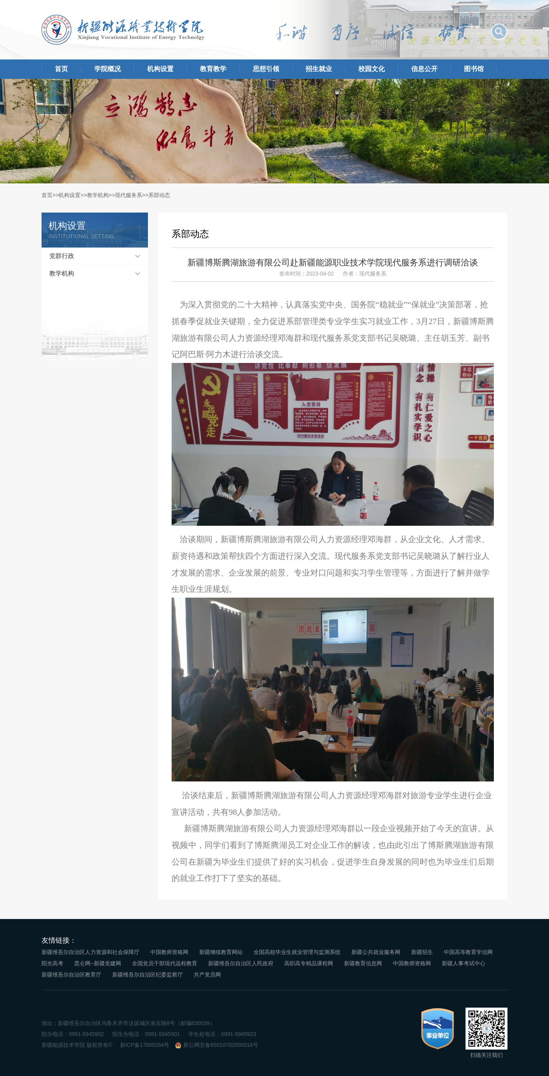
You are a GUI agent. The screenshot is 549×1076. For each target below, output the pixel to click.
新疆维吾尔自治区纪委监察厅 (147, 974)
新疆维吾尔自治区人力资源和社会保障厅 (90, 952)
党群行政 (61, 256)
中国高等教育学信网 (468, 952)
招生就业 (319, 69)
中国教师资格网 (169, 952)
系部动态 (159, 195)
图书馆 (474, 69)
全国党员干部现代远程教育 (164, 963)
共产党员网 (207, 974)
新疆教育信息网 (363, 963)
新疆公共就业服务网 (375, 952)
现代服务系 (128, 195)
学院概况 (107, 69)
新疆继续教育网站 (221, 952)
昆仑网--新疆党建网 (97, 963)
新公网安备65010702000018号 (220, 1045)
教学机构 (98, 195)
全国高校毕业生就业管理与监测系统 (297, 952)
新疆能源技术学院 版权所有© (77, 1045)
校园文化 (371, 69)
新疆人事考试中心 (463, 963)
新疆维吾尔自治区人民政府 (240, 963)
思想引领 (266, 69)
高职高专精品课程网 (308, 963)
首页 (61, 69)
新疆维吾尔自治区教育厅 (71, 974)
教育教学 (213, 69)
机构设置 (160, 69)
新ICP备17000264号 (145, 1045)
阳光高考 (52, 963)
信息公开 (424, 69)
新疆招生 (422, 952)
